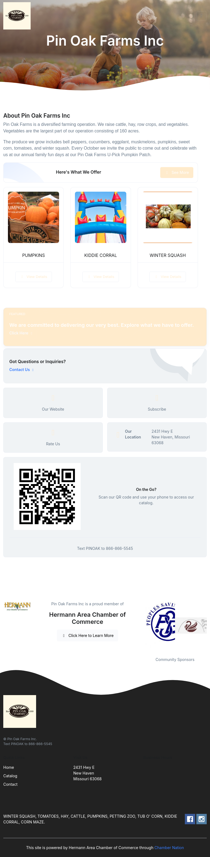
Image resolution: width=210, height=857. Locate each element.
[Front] (18, 15)
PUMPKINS (33, 255)
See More (177, 172)
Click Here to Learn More (88, 635)
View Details (33, 276)
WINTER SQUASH (168, 255)
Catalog (10, 775)
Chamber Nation (169, 847)
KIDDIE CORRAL (100, 255)
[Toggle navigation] (201, 15)
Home (8, 767)
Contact (10, 784)
